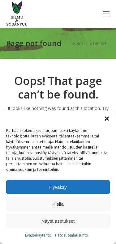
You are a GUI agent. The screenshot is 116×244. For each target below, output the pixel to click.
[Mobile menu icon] (106, 14)
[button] (107, 119)
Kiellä (58, 204)
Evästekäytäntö (38, 235)
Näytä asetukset (58, 221)
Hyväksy (58, 187)
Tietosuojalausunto (71, 235)
